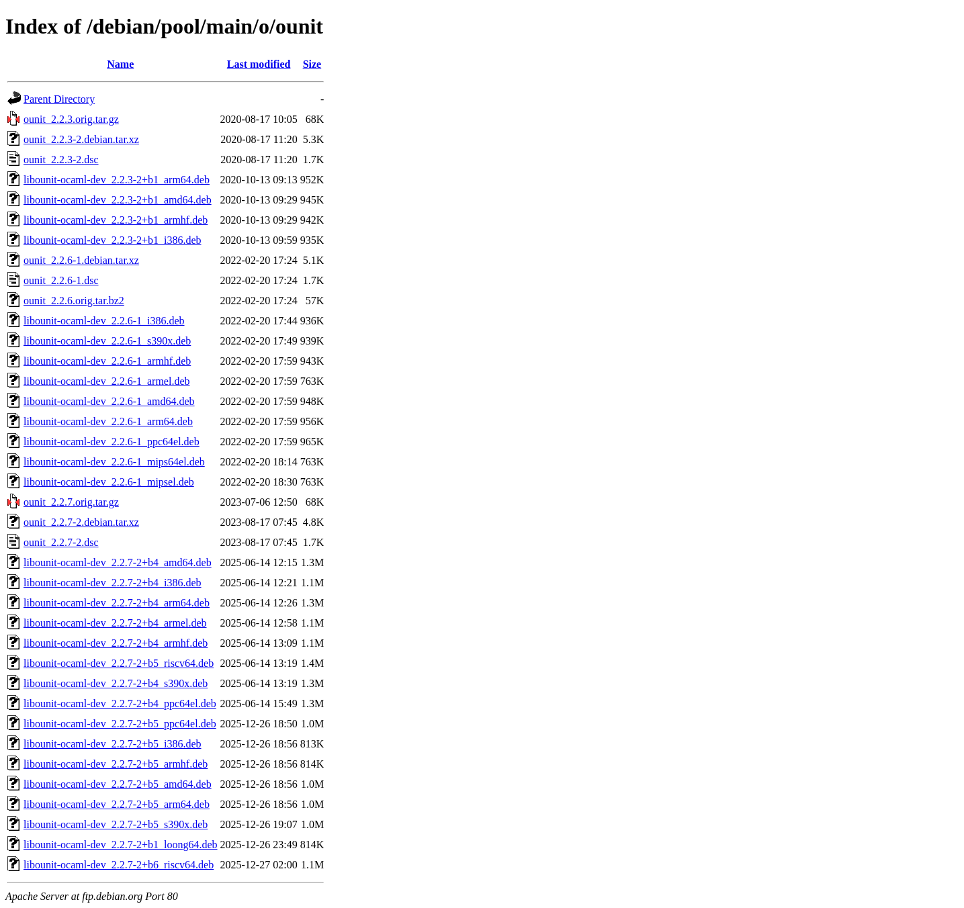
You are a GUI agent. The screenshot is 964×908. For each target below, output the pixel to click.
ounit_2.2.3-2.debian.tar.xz (81, 139)
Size (312, 64)
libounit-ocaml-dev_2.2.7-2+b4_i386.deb (113, 582)
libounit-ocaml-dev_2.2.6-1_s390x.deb (107, 341)
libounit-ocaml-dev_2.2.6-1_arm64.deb (108, 421)
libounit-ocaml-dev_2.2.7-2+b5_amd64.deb (118, 784)
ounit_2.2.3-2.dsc (61, 159)
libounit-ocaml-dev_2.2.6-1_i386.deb (104, 320)
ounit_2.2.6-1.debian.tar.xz (81, 260)
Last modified (259, 64)
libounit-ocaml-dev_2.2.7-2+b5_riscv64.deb (119, 663)
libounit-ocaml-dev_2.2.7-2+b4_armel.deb (115, 623)
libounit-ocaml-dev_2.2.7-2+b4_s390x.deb (116, 683)
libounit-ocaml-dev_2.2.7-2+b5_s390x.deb (116, 824)
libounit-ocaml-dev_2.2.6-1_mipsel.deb (109, 482)
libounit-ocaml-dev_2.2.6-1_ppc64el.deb (112, 441)
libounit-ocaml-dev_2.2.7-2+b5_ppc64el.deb (120, 723)
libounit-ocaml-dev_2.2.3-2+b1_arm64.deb (117, 179)
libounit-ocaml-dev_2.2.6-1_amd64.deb (109, 401)
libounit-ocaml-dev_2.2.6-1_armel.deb (106, 381)
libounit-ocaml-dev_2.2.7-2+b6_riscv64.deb (119, 864)
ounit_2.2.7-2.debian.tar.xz (81, 522)
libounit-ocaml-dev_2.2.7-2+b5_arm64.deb (117, 804)
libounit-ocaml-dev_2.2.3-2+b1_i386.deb (113, 240)
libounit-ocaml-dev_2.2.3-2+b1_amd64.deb (118, 200)
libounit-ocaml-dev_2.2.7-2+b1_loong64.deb (121, 844)
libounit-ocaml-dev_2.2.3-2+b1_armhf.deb (116, 220)
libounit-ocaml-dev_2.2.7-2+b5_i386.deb (113, 744)
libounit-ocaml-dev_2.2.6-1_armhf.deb (107, 361)
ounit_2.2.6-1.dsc (61, 280)
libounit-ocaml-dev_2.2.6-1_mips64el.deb (114, 461)
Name (120, 64)
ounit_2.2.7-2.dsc (61, 542)
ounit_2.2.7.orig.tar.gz (71, 502)
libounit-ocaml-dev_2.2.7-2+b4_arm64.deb (117, 602)
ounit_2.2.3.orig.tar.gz (71, 119)
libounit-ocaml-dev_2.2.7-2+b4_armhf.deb (116, 643)
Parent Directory (59, 99)
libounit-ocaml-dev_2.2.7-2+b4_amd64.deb (118, 562)
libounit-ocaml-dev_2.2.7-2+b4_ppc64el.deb (120, 703)
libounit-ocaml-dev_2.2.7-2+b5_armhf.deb (116, 764)
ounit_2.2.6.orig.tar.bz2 (74, 300)
